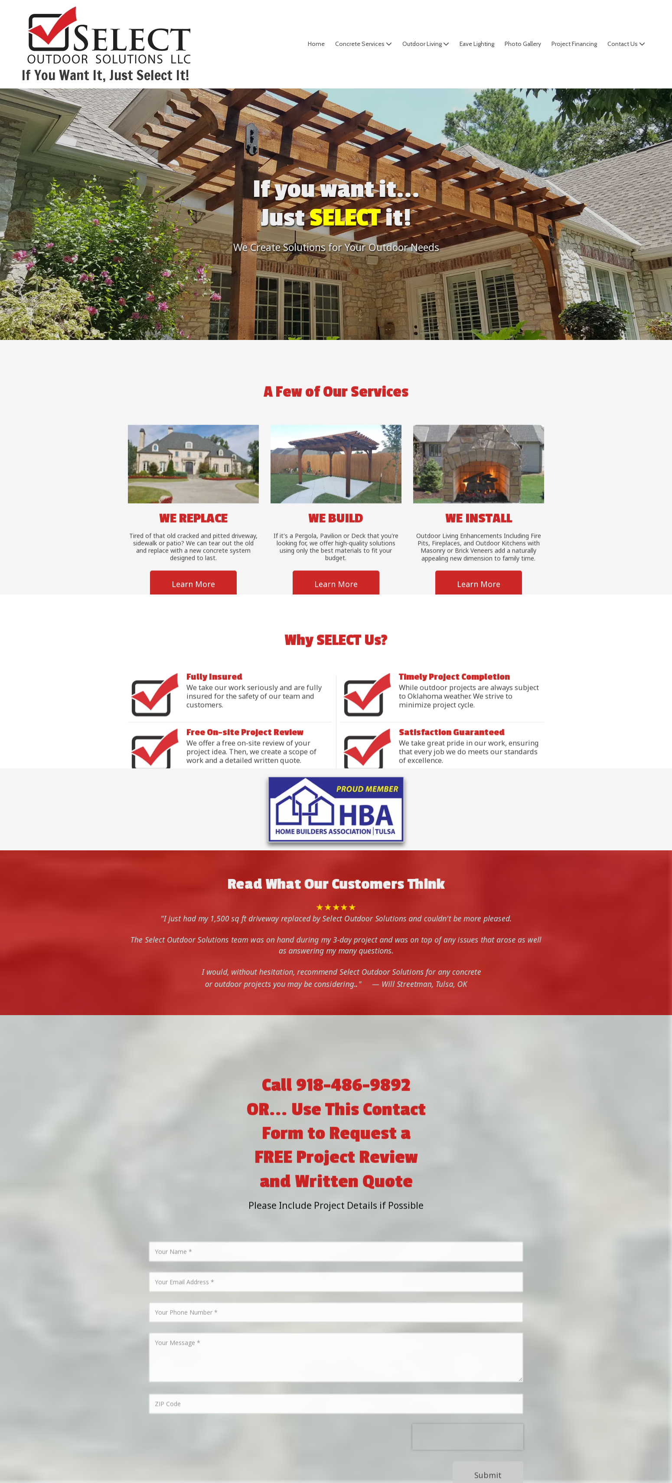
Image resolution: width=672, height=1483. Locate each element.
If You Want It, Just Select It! (105, 75)
